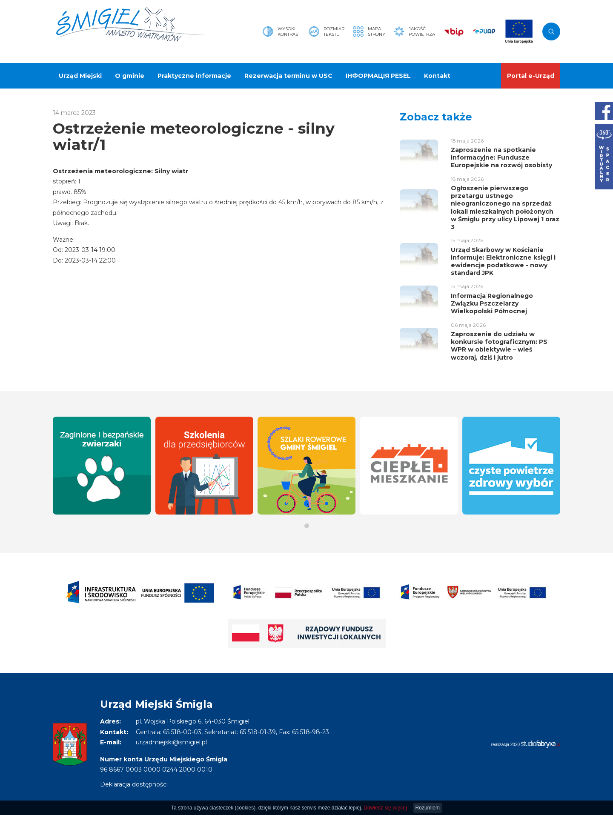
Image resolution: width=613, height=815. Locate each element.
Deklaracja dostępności (134, 784)
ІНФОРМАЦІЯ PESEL (378, 76)
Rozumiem (427, 808)
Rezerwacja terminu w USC (288, 76)
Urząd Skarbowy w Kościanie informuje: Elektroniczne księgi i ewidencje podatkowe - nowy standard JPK (503, 261)
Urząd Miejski (80, 76)
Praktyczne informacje (194, 76)
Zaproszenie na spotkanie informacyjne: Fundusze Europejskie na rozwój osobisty (501, 157)
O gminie (129, 76)
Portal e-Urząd (530, 76)
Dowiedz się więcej (385, 808)
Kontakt (437, 76)
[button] (306, 525)
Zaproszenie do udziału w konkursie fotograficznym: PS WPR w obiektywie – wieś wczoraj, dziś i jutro (499, 345)
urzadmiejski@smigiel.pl (171, 742)
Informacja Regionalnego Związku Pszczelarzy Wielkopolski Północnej (492, 303)
